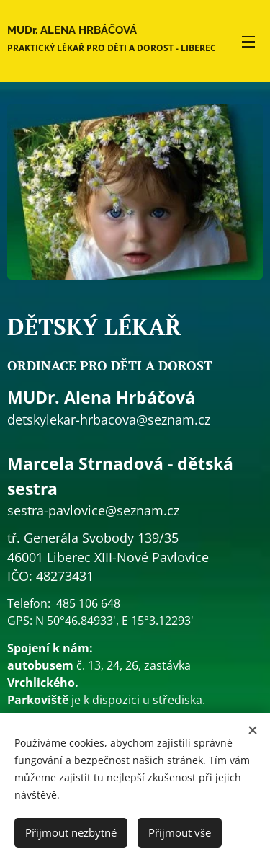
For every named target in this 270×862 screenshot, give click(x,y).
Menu (248, 42)
